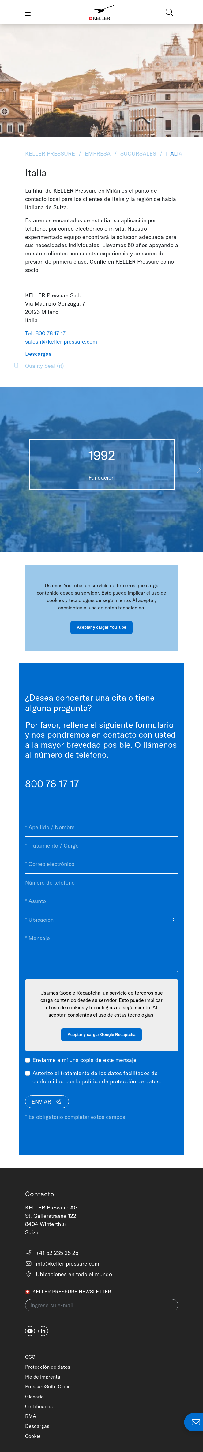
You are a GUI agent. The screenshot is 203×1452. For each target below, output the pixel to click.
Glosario (34, 1397)
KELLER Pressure (51, 153)
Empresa (97, 153)
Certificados (39, 1406)
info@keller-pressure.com (62, 1263)
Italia (173, 153)
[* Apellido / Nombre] (101, 827)
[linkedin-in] (43, 1331)
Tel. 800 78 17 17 (45, 333)
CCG (30, 1357)
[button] (199, 469)
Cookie (33, 1436)
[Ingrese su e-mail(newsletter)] (101, 1305)
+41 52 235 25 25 (52, 1252)
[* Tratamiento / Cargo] (101, 846)
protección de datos (135, 1081)
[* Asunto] (101, 901)
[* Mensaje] (101, 950)
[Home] (101, 12)
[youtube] (30, 1331)
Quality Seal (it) (44, 365)
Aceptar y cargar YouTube (101, 627)
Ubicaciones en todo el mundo (68, 1274)
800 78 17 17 (52, 783)
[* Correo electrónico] (101, 864)
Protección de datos (47, 1367)
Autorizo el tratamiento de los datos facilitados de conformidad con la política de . (96, 1077)
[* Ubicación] (101, 919)
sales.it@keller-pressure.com (61, 341)
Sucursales (138, 153)
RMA (30, 1416)
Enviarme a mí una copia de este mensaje (84, 1059)
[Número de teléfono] (101, 883)
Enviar (47, 1101)
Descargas (37, 1426)
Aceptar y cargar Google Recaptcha (101, 1034)
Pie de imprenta (42, 1377)
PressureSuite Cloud (48, 1386)
